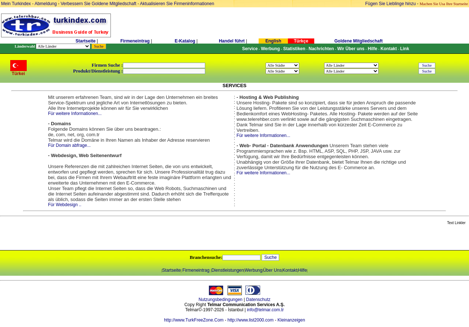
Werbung (253, 270)
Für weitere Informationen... (75, 113)
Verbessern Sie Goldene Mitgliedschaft (99, 3)
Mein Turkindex (16, 3)
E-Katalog (185, 41)
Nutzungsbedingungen (221, 299)
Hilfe (302, 270)
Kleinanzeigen (291, 320)
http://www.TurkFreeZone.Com (194, 320)
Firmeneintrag (135, 41)
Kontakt (289, 270)
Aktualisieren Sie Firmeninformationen (177, 3)
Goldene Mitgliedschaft (358, 41)
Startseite (85, 41)
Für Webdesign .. (64, 204)
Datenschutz (258, 299)
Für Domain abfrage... (69, 145)
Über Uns (272, 270)
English (273, 41)
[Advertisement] (86, 238)
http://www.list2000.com (251, 320)
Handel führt (232, 41)
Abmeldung (45, 3)
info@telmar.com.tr (265, 309)
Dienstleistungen (227, 270)
